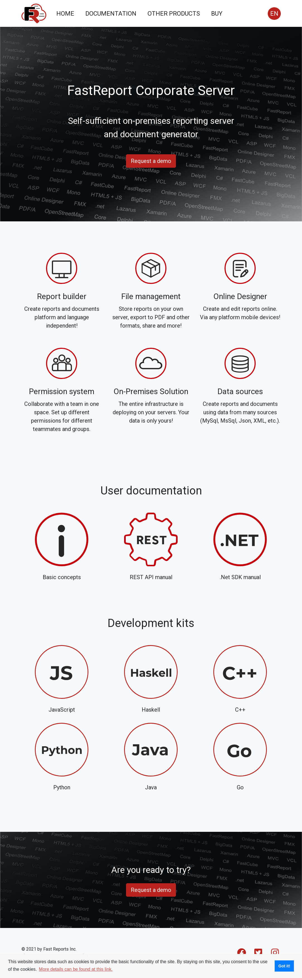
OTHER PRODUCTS (174, 13)
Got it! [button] (284, 966)
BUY (217, 13)
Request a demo (151, 161)
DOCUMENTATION (110, 13)
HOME (65, 13)
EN (274, 13)
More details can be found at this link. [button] (76, 969)
